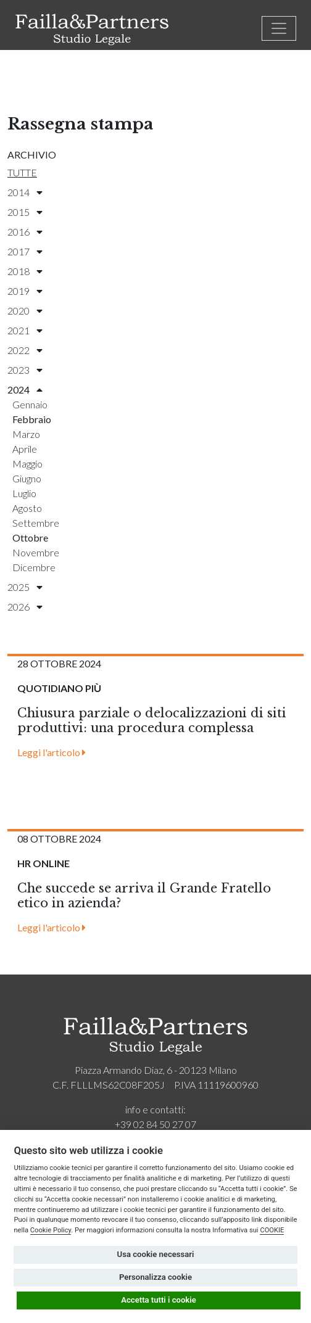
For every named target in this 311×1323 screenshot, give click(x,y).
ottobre (30, 537)
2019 (25, 291)
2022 (25, 350)
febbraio (31, 419)
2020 (25, 310)
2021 (25, 330)
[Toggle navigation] (279, 28)
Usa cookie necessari (155, 1254)
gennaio (30, 404)
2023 (25, 370)
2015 (25, 212)
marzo (26, 434)
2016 (25, 231)
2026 (25, 606)
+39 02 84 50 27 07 (155, 1124)
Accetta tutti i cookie (158, 1299)
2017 (25, 251)
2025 (25, 587)
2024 (25, 389)
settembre (35, 523)
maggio (27, 463)
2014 (25, 192)
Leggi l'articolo (51, 752)
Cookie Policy (51, 1230)
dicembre (34, 567)
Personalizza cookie (155, 1277)
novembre (35, 552)
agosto (27, 508)
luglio (24, 493)
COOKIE (272, 1230)
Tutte (22, 172)
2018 (25, 271)
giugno (26, 478)
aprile (24, 449)
